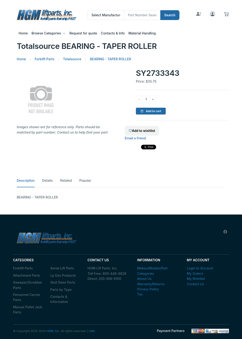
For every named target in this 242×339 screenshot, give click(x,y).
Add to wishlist (142, 131)
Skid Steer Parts (62, 282)
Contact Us (195, 284)
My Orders (195, 273)
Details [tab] (47, 180)
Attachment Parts (26, 275)
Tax (140, 294)
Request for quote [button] (83, 33)
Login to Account (200, 268)
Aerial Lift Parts (62, 268)
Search (169, 15)
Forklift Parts (23, 268)
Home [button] (23, 33)
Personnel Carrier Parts (26, 297)
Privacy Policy (148, 289)
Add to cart (151, 111)
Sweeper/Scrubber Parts (27, 284)
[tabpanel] (121, 197)
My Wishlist (196, 279)
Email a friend (135, 138)
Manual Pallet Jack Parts (27, 309)
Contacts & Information (59, 299)
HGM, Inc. (53, 331)
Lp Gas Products (63, 275)
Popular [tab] (85, 180)
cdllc (92, 331)
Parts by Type (61, 290)
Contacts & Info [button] (113, 33)
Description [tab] (26, 180)
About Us (144, 279)
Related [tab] (66, 180)
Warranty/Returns (151, 284)
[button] (226, 15)
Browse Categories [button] (46, 33)
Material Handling (142, 33)
